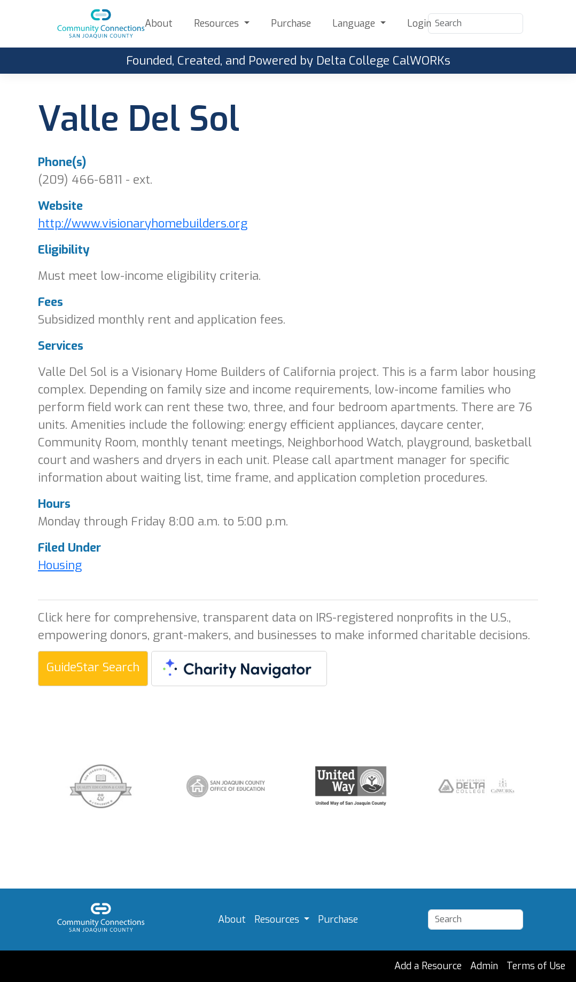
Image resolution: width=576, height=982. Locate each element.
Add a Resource (428, 966)
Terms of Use (536, 966)
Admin (484, 966)
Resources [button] (218, 23)
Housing (60, 565)
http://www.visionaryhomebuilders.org (142, 223)
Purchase (291, 23)
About (159, 23)
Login (419, 23)
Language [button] (355, 23)
